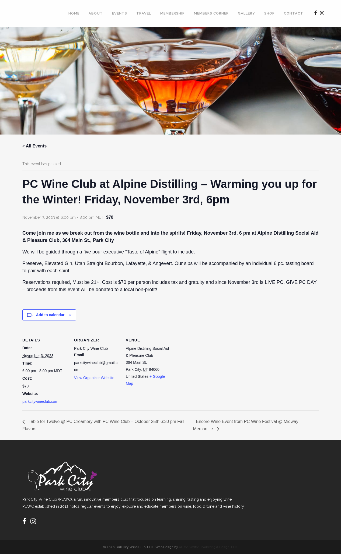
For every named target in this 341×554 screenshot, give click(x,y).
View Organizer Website (94, 378)
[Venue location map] (206, 366)
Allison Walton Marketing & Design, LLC (208, 547)
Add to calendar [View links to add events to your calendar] (50, 315)
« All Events (34, 146)
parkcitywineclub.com (40, 401)
